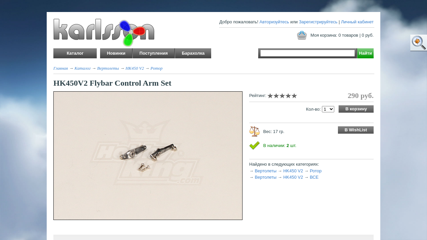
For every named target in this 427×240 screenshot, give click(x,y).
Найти (365, 53)
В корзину (356, 108)
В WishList (356, 129)
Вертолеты (108, 68)
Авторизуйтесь (274, 21)
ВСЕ (314, 177)
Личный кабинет (357, 21)
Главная (60, 68)
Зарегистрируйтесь (318, 21)
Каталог (82, 68)
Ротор (156, 68)
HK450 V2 (134, 68)
